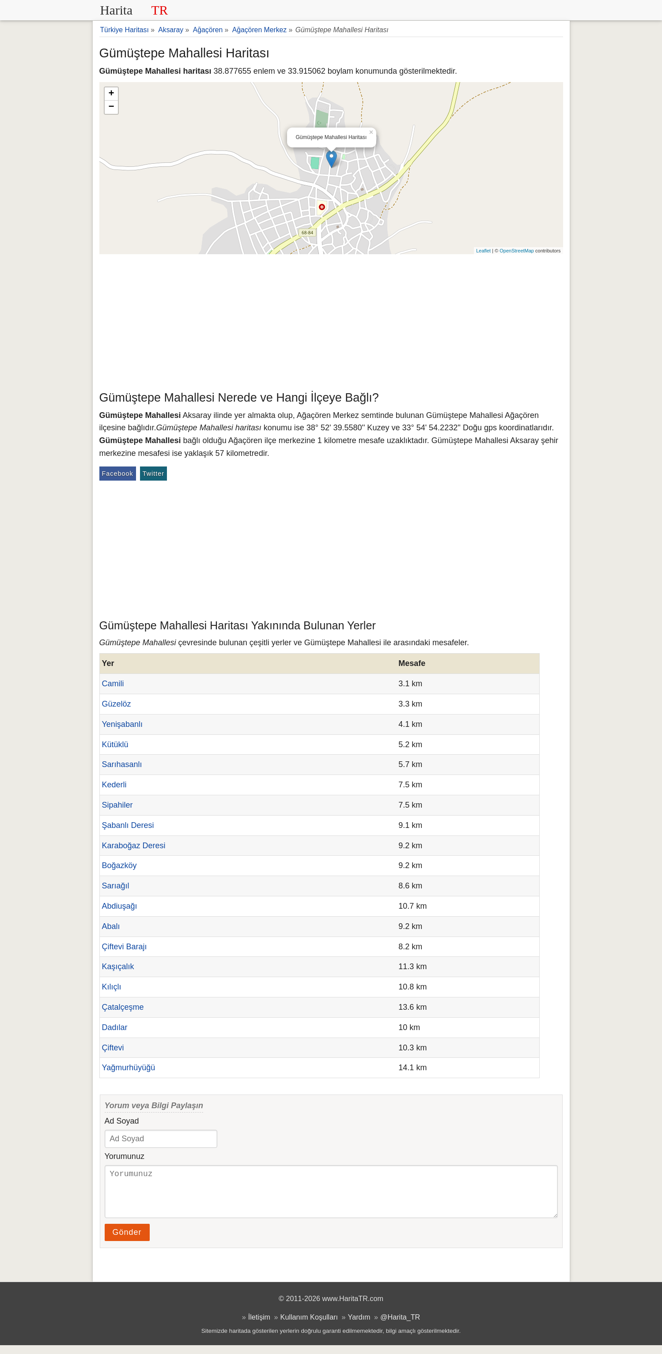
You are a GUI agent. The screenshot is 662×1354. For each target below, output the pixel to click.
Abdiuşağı (119, 906)
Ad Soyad (122, 1121)
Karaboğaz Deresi (134, 845)
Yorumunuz (124, 1156)
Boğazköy (119, 865)
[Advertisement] (331, 320)
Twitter (153, 473)
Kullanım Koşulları (309, 1326)
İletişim (259, 1326)
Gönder (127, 1241)
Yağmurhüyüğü (128, 1067)
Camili (113, 683)
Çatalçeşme (123, 1007)
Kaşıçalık (118, 966)
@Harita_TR (400, 1326)
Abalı (111, 926)
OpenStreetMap (516, 250)
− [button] (111, 107)
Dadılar (115, 1027)
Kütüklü (115, 744)
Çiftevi (113, 1047)
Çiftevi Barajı (124, 946)
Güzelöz (116, 704)
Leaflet (483, 250)
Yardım (359, 1326)
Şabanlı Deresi (128, 825)
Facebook (117, 473)
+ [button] (111, 94)
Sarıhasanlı (122, 764)
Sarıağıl (115, 885)
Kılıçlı (111, 986)
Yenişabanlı (122, 724)
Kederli (114, 784)
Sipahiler (117, 805)
